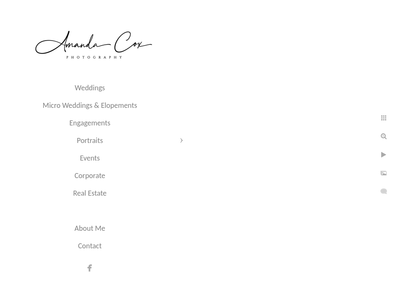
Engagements (89, 123)
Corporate (89, 175)
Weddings (90, 87)
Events (90, 158)
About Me (89, 228)
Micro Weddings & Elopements (90, 105)
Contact (90, 245)
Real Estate (90, 193)
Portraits (90, 140)
